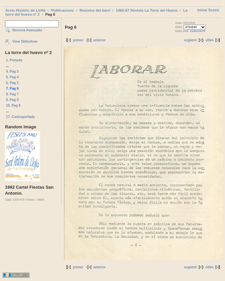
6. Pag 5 (12, 83)
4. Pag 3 (12, 71)
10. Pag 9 (13, 105)
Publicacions (62, 10)
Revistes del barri (95, 10)
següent (190, 40)
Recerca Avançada (27, 30)
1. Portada (14, 60)
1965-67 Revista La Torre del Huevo (147, 10)
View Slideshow (24, 41)
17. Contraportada (20, 117)
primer (78, 40)
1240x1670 (197, 31)
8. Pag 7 (12, 94)
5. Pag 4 (12, 77)
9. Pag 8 (12, 100)
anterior (99, 40)
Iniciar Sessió (208, 10)
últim (210, 40)
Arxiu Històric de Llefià (25, 10)
